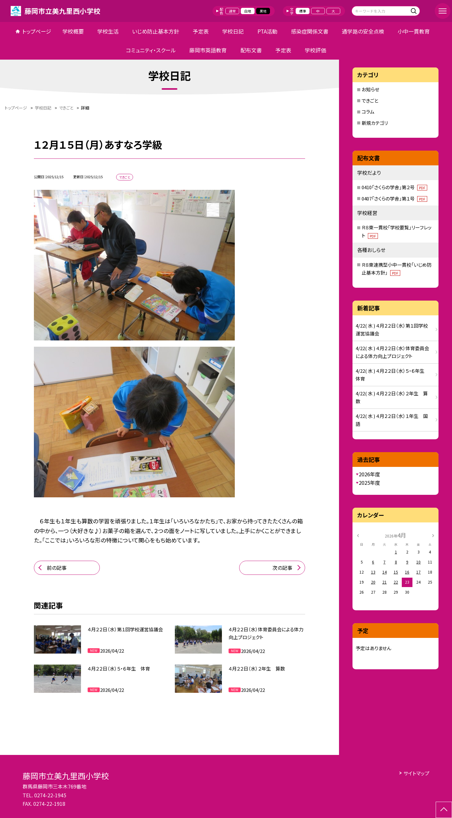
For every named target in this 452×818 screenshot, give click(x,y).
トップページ (36, 31)
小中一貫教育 (414, 31)
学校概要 (73, 31)
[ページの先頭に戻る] (444, 810)
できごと (370, 100)
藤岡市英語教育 (208, 50)
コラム (368, 111)
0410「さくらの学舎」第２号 (394, 187)
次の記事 (282, 567)
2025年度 (369, 482)
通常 (232, 10)
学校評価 (315, 50)
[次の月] (433, 534)
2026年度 (369, 474)
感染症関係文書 (309, 31)
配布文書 (251, 50)
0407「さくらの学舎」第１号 (394, 198)
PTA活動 (267, 31)
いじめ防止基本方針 (155, 31)
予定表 (201, 31)
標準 (302, 10)
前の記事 (57, 567)
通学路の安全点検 (363, 31)
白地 (247, 10)
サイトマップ (416, 773)
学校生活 (108, 31)
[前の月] (358, 534)
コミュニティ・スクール (151, 50)
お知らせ (370, 89)
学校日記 (233, 31)
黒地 (263, 10)
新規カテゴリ (375, 123)
